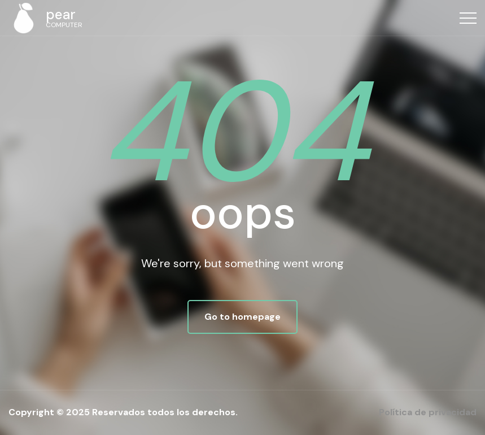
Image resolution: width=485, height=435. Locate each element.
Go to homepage (242, 317)
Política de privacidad (428, 412)
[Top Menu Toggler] (468, 18)
